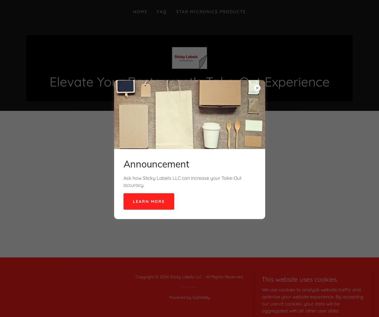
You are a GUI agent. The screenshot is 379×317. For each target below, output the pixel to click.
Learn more (149, 201)
